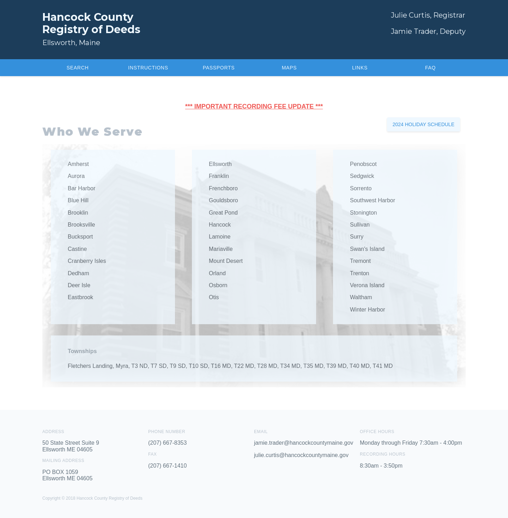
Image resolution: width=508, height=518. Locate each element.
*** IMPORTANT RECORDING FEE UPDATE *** (254, 106)
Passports (219, 67)
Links (360, 67)
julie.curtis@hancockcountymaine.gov (301, 455)
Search (78, 67)
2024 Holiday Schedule (423, 124)
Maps (289, 67)
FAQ (430, 67)
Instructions (148, 67)
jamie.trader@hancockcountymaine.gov (303, 443)
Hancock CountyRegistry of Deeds (91, 23)
